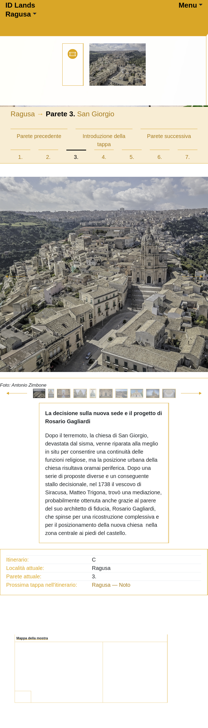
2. (48, 157)
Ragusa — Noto (111, 585)
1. (20, 157)
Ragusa (18, 14)
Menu (187, 5)
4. (104, 157)
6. (159, 157)
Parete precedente (39, 136)
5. (132, 157)
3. (76, 157)
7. (187, 157)
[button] (15, 283)
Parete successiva (169, 136)
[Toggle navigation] (51, 22)
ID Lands (20, 5)
